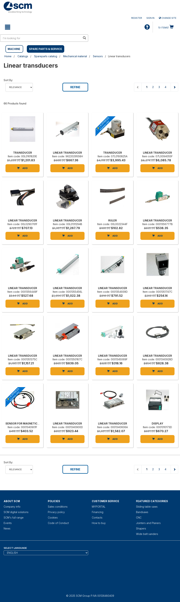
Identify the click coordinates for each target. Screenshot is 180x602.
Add (22, 168)
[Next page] (174, 87)
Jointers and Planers (148, 523)
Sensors (98, 56)
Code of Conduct (58, 523)
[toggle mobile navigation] (7, 27)
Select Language (15, 547)
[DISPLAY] (157, 403)
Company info (12, 506)
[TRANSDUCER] (22, 132)
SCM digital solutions (16, 512)
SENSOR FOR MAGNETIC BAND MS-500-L (32, 423)
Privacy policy (56, 512)
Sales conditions (58, 506)
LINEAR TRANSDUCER (67, 152)
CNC (138, 517)
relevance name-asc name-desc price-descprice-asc (19, 87)
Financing (97, 512)
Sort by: (8, 80)
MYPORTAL (99, 506)
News (7, 528)
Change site (167, 18)
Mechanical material (75, 56)
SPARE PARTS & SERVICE (45, 48)
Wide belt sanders (147, 533)
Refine (75, 87)
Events (8, 523)
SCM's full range (14, 517)
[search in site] (40, 38)
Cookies (53, 517)
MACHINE (14, 48)
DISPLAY (157, 423)
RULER (112, 220)
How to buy (99, 523)
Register (136, 18)
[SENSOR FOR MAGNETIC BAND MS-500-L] (22, 403)
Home (8, 56)
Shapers (141, 528)
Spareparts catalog (45, 56)
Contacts (97, 517)
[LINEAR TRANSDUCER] (67, 132)
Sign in (150, 18)
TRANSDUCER (22, 152)
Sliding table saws (147, 506)
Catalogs (23, 56)
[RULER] (112, 200)
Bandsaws (142, 512)
